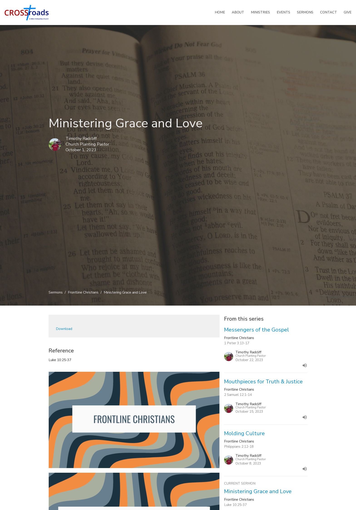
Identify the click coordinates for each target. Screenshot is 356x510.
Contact (328, 12)
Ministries (260, 12)
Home (220, 12)
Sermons (305, 12)
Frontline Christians (83, 292)
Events (283, 12)
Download (64, 329)
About (238, 12)
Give (347, 12)
